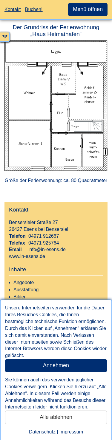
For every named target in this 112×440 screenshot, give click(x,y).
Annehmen (56, 365)
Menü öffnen (88, 9)
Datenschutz (42, 431)
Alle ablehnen (56, 417)
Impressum (71, 431)
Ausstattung (26, 289)
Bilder (19, 296)
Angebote (23, 282)
